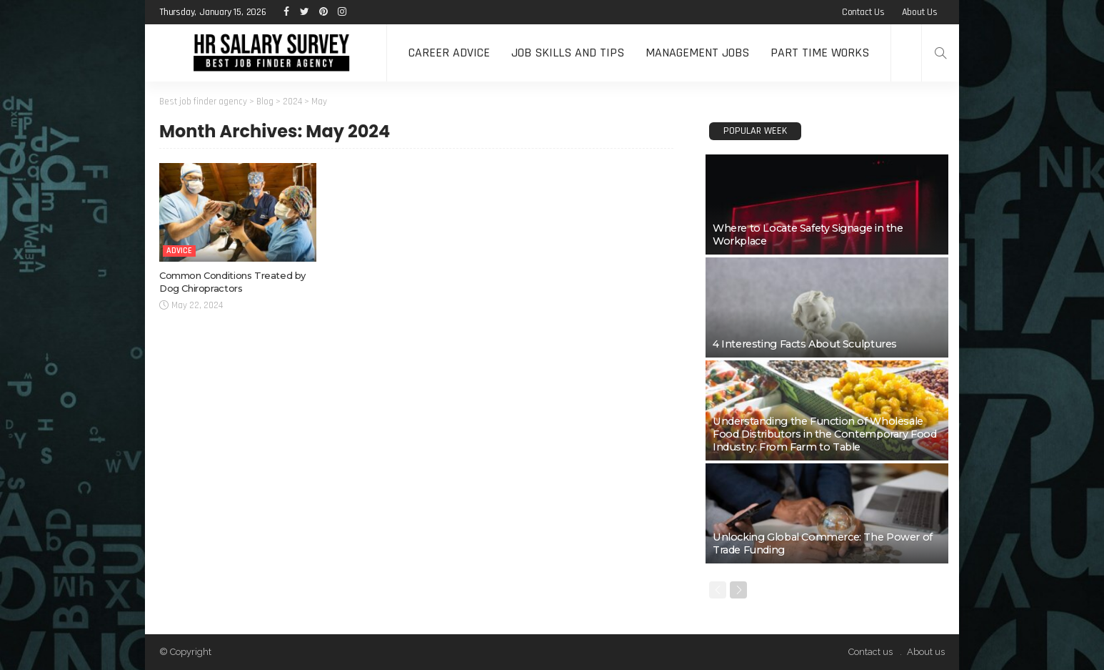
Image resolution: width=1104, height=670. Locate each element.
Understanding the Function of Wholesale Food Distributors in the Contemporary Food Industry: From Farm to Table (825, 434)
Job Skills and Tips (567, 52)
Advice (179, 250)
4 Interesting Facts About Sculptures (805, 344)
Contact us (863, 12)
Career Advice (449, 52)
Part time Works (820, 52)
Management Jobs (697, 52)
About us (920, 12)
